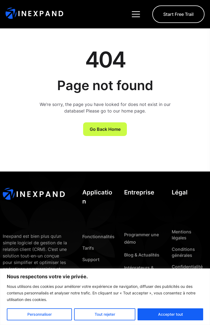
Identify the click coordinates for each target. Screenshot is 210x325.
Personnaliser (39, 314)
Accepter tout (170, 314)
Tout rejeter (105, 314)
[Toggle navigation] (136, 14)
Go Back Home (105, 129)
